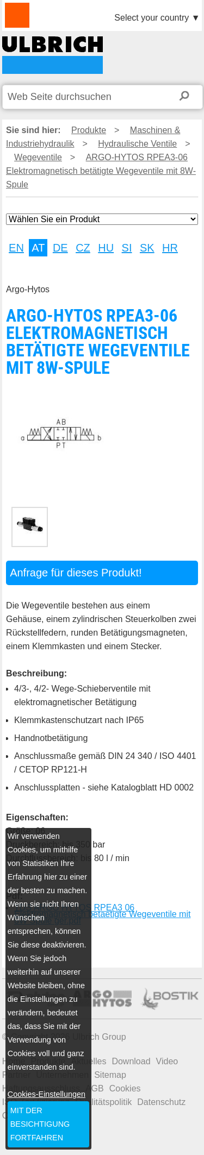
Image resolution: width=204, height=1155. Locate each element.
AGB (94, 1088)
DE (60, 248)
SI (127, 248)
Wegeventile (38, 157)
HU (106, 248)
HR (170, 248)
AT (38, 248)
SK (147, 248)
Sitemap (110, 1074)
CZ (83, 248)
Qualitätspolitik (103, 1102)
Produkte (88, 130)
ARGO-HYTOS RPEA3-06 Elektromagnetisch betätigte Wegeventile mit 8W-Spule (52, 55)
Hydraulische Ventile (137, 143)
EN (16, 248)
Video (167, 1061)
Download (131, 1061)
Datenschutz (161, 1102)
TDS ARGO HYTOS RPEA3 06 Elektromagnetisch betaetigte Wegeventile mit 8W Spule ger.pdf (102, 914)
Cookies (125, 1088)
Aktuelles (88, 1061)
